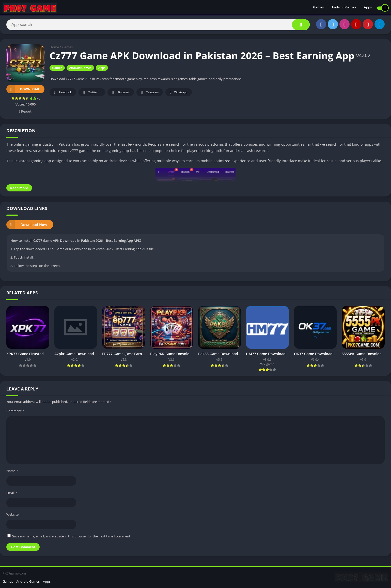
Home (54, 47)
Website (12, 514)
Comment (15, 411)
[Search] (158, 24)
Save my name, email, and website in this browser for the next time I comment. (71, 536)
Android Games (344, 7)
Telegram (149, 92)
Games (318, 7)
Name (12, 471)
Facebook (62, 92)
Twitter (90, 92)
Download (22, 89)
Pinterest (120, 92)
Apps (368, 7)
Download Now (26, 224)
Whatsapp (177, 92)
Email (11, 492)
